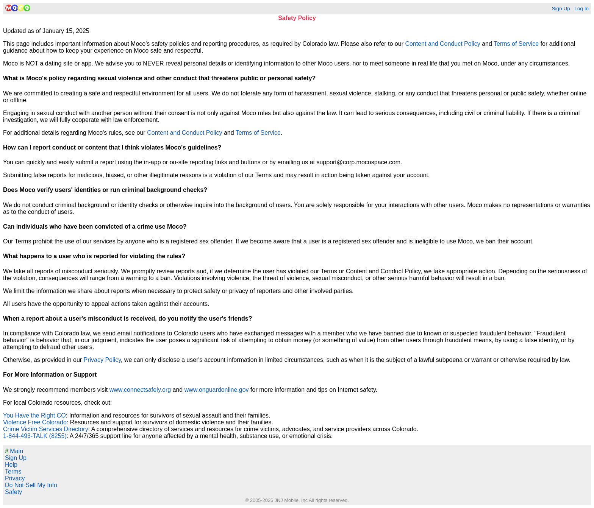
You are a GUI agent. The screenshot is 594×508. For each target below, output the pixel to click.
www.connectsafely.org (140, 389)
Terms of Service (516, 44)
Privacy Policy (102, 360)
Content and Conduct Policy (442, 44)
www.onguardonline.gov (216, 389)
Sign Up (561, 8)
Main (14, 451)
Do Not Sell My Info (31, 485)
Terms (13, 471)
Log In (581, 8)
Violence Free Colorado (35, 422)
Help (11, 464)
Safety (13, 492)
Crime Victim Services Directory (45, 429)
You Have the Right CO (34, 415)
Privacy (15, 478)
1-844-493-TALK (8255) (35, 436)
